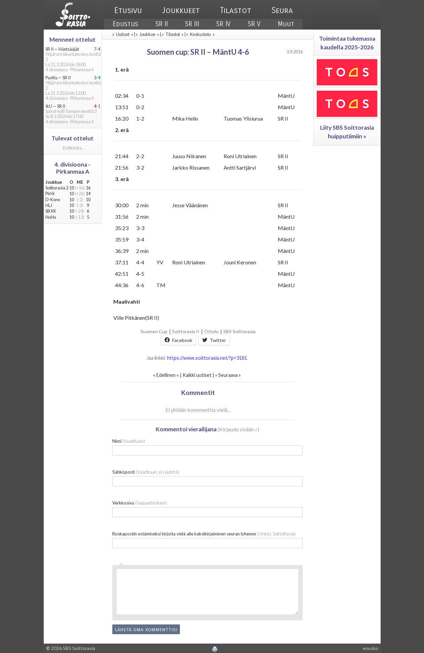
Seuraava (228, 375)
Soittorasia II (185, 331)
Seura (282, 10)
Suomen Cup (154, 331)
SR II (161, 24)
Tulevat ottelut (72, 138)
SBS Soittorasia (239, 331)
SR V (254, 24)
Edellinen (166, 375)
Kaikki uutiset (198, 375)
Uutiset (122, 34)
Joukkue (147, 34)
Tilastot (235, 10)
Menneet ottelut (72, 39)
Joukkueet (181, 10)
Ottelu (211, 331)
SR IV (223, 24)
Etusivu (128, 10)
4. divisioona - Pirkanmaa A (72, 168)
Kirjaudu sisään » (238, 429)
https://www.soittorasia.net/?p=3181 (207, 358)
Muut (286, 24)
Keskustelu (200, 34)
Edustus (125, 24)
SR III (192, 24)
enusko (370, 648)
